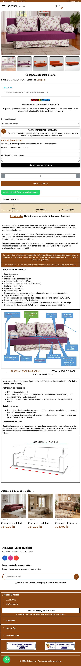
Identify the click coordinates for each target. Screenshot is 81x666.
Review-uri (65, 216)
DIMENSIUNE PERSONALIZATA (12, 156)
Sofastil (12, 6)
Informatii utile (12, 636)
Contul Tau (11, 628)
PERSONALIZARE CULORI (62, 371)
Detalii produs (16, 216)
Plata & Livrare (31, 216)
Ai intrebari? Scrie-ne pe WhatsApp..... (20, 192)
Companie (10, 621)
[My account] (59, 6)
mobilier (22, 6)
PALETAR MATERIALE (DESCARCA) (43, 130)
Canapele (41, 80)
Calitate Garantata (67, 209)
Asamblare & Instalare (49, 216)
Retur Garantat (41, 209)
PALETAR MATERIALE (43, 375)
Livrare (14, 208)
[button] (56, 6)
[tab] (40, 199)
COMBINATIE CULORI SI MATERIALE (14, 147)
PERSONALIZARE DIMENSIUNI (25, 371)
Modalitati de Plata (11, 199)
